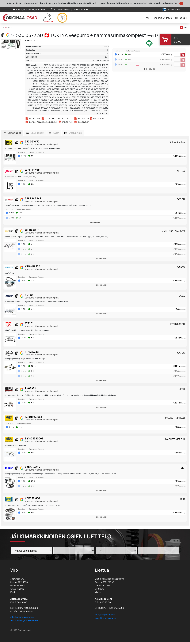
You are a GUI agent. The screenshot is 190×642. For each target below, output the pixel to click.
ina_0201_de (67, 122)
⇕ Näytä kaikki (149, 69)
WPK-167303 (32, 170)
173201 (29, 323)
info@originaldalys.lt (105, 614)
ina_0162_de (83, 118)
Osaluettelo (75, 132)
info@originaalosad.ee (22, 617)
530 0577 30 (14, 27)
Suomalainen (174, 9)
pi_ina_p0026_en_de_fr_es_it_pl (43, 122)
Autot (56, 132)
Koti (148, 17)
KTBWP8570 (32, 266)
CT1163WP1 (32, 230)
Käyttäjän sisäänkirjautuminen (30, 9)
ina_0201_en (83, 122)
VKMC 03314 (32, 467)
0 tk (176, 38)
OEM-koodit (37, 132)
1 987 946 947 (33, 198)
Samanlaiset (14, 132)
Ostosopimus (163, 17)
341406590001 (34, 438)
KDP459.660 (32, 498)
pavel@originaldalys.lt (106, 618)
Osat (6, 27)
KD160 (29, 295)
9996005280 (35, 118)
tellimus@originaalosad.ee (24, 620)
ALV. (183, 27)
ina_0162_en (98, 118)
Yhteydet (181, 17)
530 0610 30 (32, 141)
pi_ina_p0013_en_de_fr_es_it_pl (59, 118)
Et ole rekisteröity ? (71, 9)
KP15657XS (32, 352)
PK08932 (30, 388)
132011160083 (33, 417)
